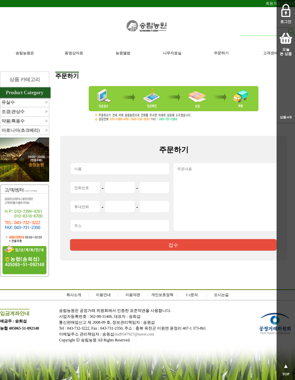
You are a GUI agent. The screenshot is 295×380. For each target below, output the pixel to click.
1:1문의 (192, 295)
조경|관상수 (24, 111)
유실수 (24, 102)
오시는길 (221, 295)
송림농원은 (24, 53)
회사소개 (73, 295)
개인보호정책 (162, 295)
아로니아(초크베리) (24, 130)
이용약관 (132, 295)
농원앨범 (123, 53)
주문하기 (221, 53)
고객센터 (270, 53)
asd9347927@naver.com (134, 334)
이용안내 (103, 295)
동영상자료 (74, 53)
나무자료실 (172, 53)
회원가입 (273, 3)
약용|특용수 (24, 121)
